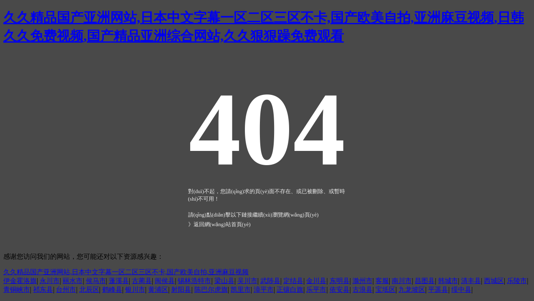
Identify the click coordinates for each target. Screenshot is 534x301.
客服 (382, 280)
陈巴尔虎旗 (211, 289)
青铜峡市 (16, 289)
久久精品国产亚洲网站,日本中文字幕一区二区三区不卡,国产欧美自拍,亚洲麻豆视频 (126, 271)
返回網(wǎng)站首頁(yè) (222, 224)
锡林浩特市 (194, 280)
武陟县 (270, 280)
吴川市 (247, 280)
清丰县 (471, 280)
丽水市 (73, 280)
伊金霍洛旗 (20, 280)
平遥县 (438, 289)
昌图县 (425, 280)
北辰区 (89, 289)
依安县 (340, 289)
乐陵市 (517, 280)
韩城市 (448, 280)
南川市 (402, 280)
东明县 (340, 280)
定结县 (293, 280)
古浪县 (363, 289)
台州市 (66, 289)
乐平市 (316, 289)
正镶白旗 (290, 289)
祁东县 (43, 289)
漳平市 (264, 289)
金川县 (316, 280)
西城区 (494, 280)
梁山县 (224, 280)
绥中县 (461, 289)
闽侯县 (165, 280)
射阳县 (181, 289)
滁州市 (363, 280)
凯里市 (241, 289)
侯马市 (96, 280)
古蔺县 (142, 280)
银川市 (135, 289)
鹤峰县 (112, 289)
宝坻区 (385, 289)
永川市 (50, 280)
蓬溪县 (119, 280)
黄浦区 (158, 289)
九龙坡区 (411, 289)
